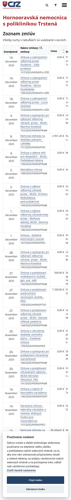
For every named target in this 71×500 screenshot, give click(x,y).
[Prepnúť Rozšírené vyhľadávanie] (55, 5)
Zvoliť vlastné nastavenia (21, 470)
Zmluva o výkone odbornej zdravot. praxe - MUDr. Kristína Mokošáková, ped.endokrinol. (33, 194)
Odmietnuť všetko (35, 489)
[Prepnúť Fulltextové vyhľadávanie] (47, 5)
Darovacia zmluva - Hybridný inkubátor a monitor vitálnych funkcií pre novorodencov (33, 413)
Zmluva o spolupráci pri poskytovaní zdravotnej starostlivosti (34, 355)
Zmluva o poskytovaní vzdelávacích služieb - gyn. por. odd (33, 276)
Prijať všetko (35, 480)
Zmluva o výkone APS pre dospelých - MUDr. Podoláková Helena (34, 156)
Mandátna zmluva (31, 169)
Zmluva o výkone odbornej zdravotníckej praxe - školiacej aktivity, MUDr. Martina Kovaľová (34, 218)
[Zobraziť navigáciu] (64, 5)
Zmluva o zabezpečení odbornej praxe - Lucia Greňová (34, 102)
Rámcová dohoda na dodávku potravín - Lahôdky (32, 139)
